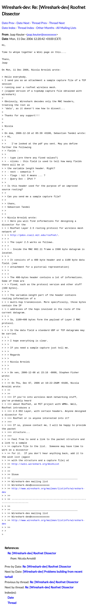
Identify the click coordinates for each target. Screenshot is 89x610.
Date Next (23, 23)
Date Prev (8, 23)
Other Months (45, 28)
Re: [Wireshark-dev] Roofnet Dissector (32, 553)
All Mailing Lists (66, 28)
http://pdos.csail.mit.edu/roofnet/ (34, 235)
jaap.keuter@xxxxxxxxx (41, 34)
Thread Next (57, 23)
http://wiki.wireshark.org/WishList (35, 464)
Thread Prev (39, 23)
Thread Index (26, 28)
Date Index (8, 28)
